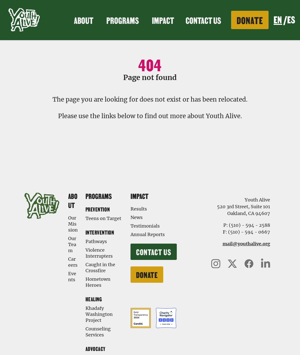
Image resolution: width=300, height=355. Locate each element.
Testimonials (145, 226)
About (84, 20)
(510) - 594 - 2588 (249, 225)
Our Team (72, 244)
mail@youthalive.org (246, 244)
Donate (250, 20)
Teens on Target (103, 218)
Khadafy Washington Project (99, 314)
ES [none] (291, 19)
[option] (291, 20)
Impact (164, 20)
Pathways (96, 241)
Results (139, 209)
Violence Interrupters (99, 253)
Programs (123, 20)
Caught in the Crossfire (100, 267)
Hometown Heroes (97, 282)
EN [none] (278, 19)
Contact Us (203, 20)
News (137, 217)
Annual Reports (148, 234)
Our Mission (73, 224)
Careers (72, 262)
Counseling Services (98, 332)
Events (72, 276)
